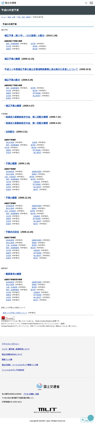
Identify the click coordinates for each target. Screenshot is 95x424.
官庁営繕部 (37, 93)
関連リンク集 (7, 359)
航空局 (35, 49)
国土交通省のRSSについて (12, 354)
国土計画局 (10, 142)
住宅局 (33, 44)
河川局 (8, 46)
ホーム (3, 17)
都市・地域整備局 (12, 44)
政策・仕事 (11, 17)
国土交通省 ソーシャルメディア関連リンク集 (20, 364)
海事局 (34, 174)
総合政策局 (10, 171)
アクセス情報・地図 (31, 394)
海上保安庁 (37, 96)
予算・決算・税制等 (24, 17)
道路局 (8, 49)
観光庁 (35, 189)
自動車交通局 (36, 171)
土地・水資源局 (10, 177)
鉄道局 (8, 98)
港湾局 (35, 46)
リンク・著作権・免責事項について (16, 349)
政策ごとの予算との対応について (15, 313)
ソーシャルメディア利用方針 (13, 370)
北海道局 (36, 182)
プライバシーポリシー (10, 343)
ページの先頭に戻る (88, 420)
